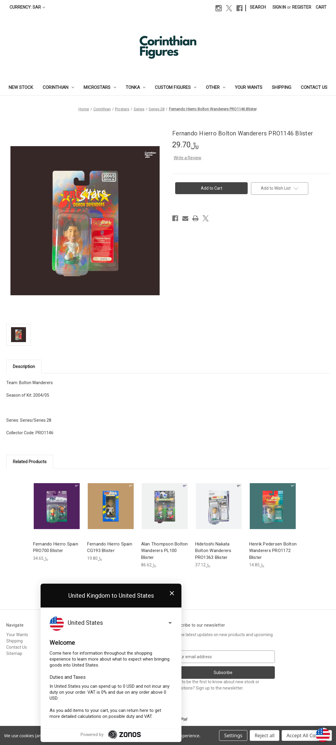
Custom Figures (175, 87)
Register (301, 7)
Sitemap (14, 653)
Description (24, 366)
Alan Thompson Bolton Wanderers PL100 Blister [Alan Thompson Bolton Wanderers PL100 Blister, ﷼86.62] (164, 550)
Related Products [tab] (30, 461)
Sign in (279, 7)
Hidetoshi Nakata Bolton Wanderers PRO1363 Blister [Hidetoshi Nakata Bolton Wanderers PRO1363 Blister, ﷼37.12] (213, 550)
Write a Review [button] (187, 157)
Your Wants (248, 87)
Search (258, 7)
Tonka (136, 87)
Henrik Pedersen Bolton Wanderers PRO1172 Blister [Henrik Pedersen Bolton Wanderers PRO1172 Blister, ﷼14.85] (273, 550)
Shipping (281, 87)
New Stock (21, 87)
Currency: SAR (27, 7)
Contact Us (314, 87)
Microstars (100, 87)
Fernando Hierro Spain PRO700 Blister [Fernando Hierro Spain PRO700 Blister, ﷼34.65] (55, 547)
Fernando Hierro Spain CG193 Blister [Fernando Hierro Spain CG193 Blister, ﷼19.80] (109, 547)
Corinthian (58, 87)
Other (215, 87)
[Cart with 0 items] (321, 7)
